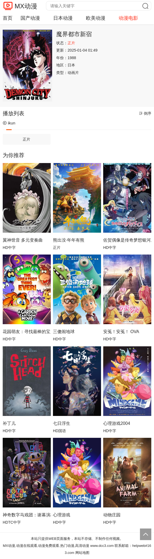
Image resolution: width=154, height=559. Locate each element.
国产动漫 (30, 18)
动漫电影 (128, 18)
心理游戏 (61, 515)
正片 (26, 139)
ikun (9, 123)
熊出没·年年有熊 (68, 240)
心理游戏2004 (116, 423)
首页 (7, 18)
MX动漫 (26, 6)
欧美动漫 (95, 18)
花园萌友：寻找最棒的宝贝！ (27, 331)
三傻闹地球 (64, 331)
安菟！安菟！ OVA (121, 331)
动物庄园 (111, 515)
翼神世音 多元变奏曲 (23, 240)
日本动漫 (63, 18)
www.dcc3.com (102, 546)
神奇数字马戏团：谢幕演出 (27, 515)
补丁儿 (9, 423)
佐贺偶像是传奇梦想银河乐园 (127, 240)
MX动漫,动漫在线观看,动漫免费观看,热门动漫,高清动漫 (46, 546)
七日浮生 (61, 423)
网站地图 (82, 553)
